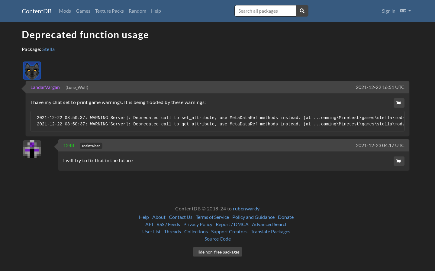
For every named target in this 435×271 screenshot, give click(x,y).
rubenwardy (246, 208)
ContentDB (37, 10)
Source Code (218, 238)
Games (83, 11)
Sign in (388, 11)
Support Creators (229, 231)
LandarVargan (46, 87)
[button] (405, 11)
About (159, 217)
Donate (286, 217)
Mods (65, 11)
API (149, 224)
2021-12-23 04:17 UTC (380, 145)
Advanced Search (270, 224)
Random (137, 11)
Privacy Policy (197, 224)
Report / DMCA (232, 224)
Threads (172, 231)
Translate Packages (270, 231)
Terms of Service (212, 217)
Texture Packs (109, 11)
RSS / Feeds (168, 224)
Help (156, 11)
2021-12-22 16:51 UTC (380, 87)
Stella (48, 49)
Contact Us (180, 217)
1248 (69, 145)
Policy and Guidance (253, 217)
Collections (196, 231)
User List (151, 231)
